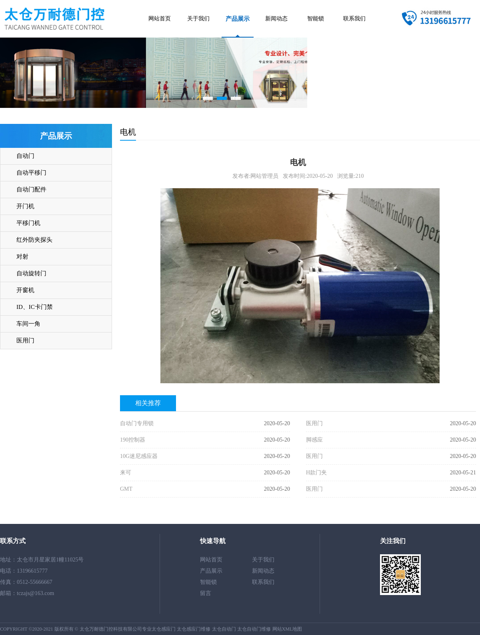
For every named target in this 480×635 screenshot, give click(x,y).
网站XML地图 (287, 629)
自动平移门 (31, 172)
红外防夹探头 (34, 240)
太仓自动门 (224, 629)
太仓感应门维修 (193, 629)
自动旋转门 (31, 273)
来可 (125, 473)
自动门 (25, 156)
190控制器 (132, 440)
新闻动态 (276, 19)
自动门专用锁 (137, 423)
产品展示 (238, 19)
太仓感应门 (164, 629)
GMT (126, 489)
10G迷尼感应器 (139, 456)
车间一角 (28, 323)
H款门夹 (316, 473)
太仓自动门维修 (254, 629)
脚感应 (314, 440)
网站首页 (159, 19)
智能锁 (315, 19)
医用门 (25, 340)
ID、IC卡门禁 (34, 307)
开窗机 (25, 290)
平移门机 (28, 223)
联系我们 (354, 19)
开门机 (25, 206)
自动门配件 (31, 189)
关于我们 (198, 19)
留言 (205, 593)
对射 (22, 256)
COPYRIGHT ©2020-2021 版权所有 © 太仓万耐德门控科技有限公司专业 (76, 629)
